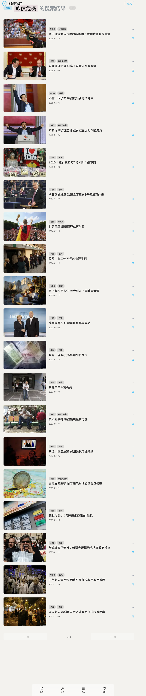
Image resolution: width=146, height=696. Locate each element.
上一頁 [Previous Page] (26, 671)
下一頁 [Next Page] (119, 671)
